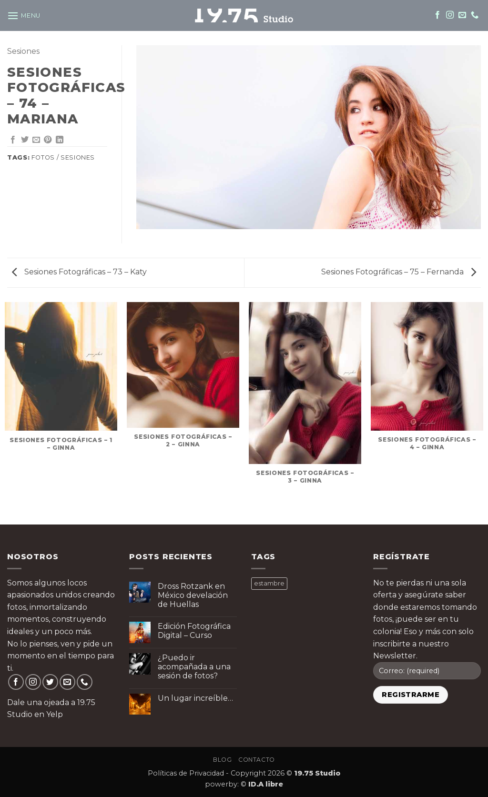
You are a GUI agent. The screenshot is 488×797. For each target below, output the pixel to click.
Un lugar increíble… (195, 698)
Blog (222, 759)
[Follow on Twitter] (50, 682)
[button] (24, 15)
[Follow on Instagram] (450, 15)
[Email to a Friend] (36, 140)
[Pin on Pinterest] (47, 140)
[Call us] (474, 15)
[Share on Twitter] (25, 140)
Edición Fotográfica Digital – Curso (194, 631)
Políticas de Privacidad (186, 773)
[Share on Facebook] (13, 140)
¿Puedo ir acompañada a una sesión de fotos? (194, 666)
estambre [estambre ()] (269, 583)
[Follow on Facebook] (437, 15)
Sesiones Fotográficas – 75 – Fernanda (398, 271)
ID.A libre (265, 784)
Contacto (256, 759)
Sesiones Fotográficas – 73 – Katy (79, 271)
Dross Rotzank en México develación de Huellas (193, 595)
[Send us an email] (462, 15)
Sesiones (23, 51)
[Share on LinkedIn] (59, 140)
